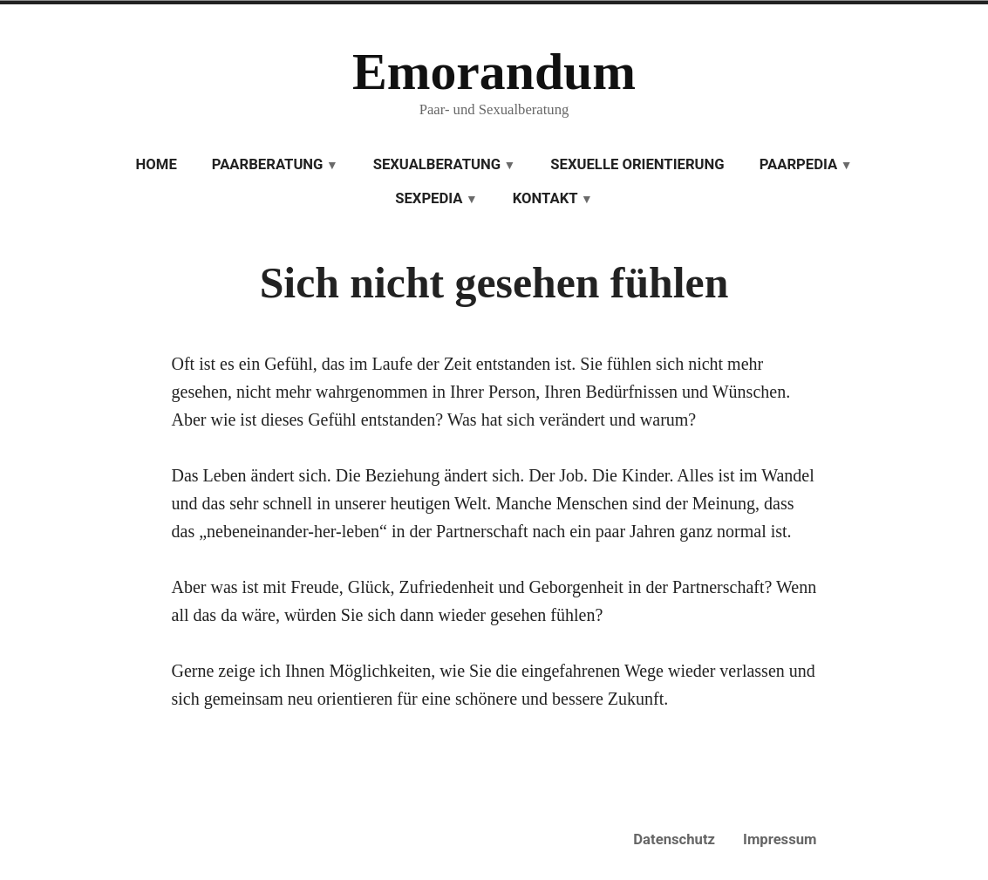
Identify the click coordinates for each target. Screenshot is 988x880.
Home (156, 164)
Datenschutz (674, 839)
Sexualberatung (437, 164)
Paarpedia (799, 164)
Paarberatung (268, 164)
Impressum (779, 839)
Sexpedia (428, 198)
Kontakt (545, 198)
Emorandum (494, 71)
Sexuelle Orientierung (637, 164)
